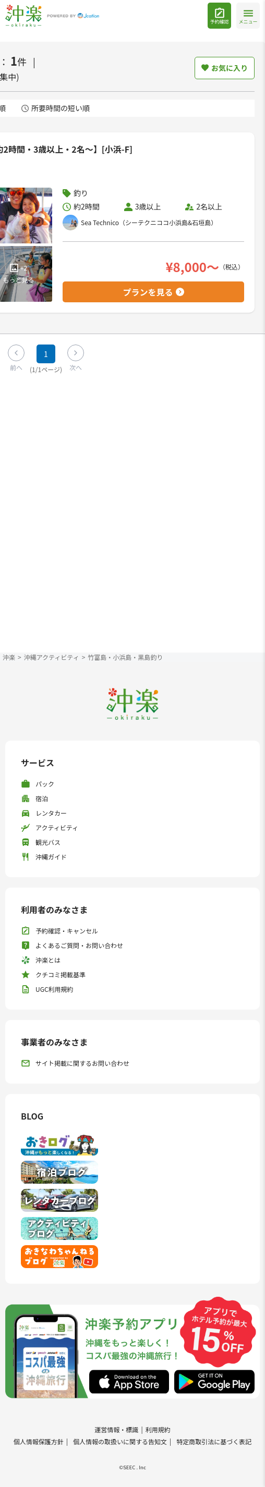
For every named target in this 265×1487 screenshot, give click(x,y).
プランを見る (153, 292)
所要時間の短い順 (55, 108)
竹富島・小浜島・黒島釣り (125, 657)
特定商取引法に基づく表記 (213, 1441)
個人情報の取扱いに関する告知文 (120, 1441)
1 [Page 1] (46, 354)
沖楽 (9, 657)
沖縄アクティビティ (51, 657)
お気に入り (224, 68)
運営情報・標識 (116, 1429)
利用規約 (158, 1429)
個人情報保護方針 (39, 1441)
